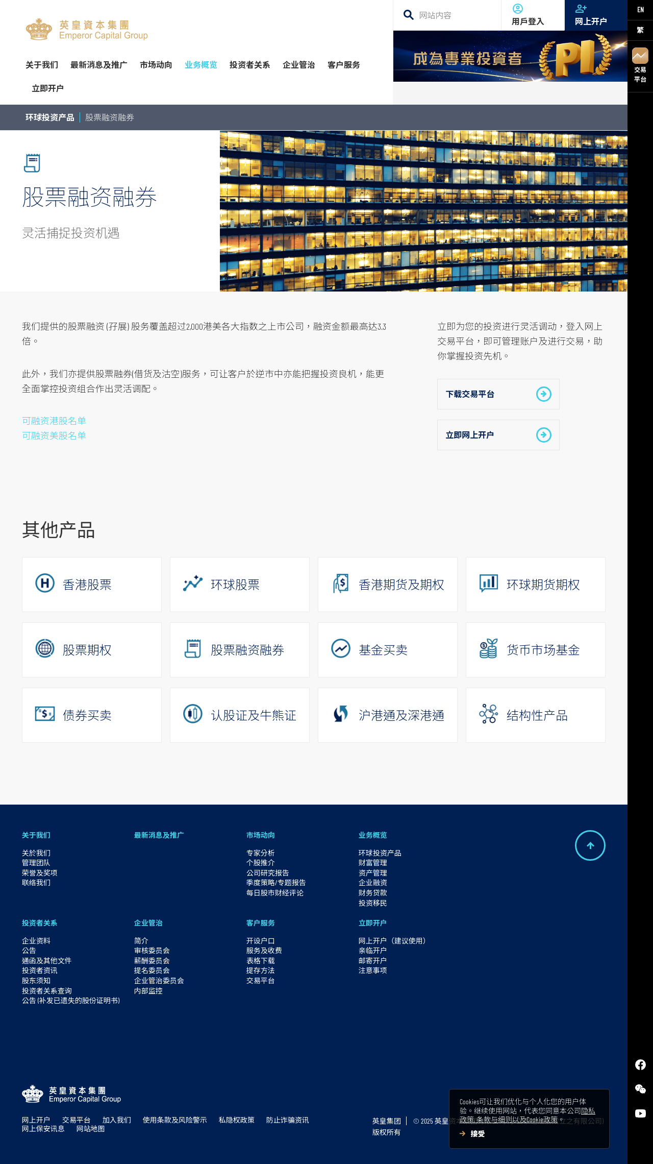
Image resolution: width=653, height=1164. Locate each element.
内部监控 (148, 990)
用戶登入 (533, 14)
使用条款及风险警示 (175, 1120)
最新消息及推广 (159, 835)
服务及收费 (264, 950)
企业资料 (36, 940)
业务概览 (373, 835)
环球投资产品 (50, 117)
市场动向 (260, 835)
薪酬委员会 (152, 960)
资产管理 (373, 872)
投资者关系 (40, 922)
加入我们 (117, 1120)
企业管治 (148, 922)
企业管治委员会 (159, 980)
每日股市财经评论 (275, 892)
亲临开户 (373, 950)
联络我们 (36, 882)
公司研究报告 (267, 872)
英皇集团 (386, 1121)
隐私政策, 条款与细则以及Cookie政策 (527, 1115)
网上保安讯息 (43, 1128)
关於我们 (36, 852)
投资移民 (373, 903)
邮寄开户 (373, 960)
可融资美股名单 (54, 435)
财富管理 (373, 862)
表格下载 (260, 960)
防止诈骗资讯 (287, 1120)
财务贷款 (373, 892)
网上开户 (596, 14)
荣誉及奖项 (40, 872)
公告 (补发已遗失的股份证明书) (70, 1000)
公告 (29, 950)
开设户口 (260, 940)
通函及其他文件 (47, 960)
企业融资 (373, 882)
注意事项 (373, 970)
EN (640, 9)
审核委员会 (152, 950)
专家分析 (260, 852)
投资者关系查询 (47, 990)
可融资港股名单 (54, 420)
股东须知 (36, 980)
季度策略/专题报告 (276, 882)
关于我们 (36, 835)
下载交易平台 (498, 394)
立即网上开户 (498, 435)
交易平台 (640, 65)
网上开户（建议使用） (394, 940)
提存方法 (260, 970)
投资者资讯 (40, 970)
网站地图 (91, 1128)
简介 (141, 940)
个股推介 (260, 862)
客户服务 (260, 922)
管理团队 (36, 862)
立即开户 (373, 922)
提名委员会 (152, 970)
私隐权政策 (237, 1120)
